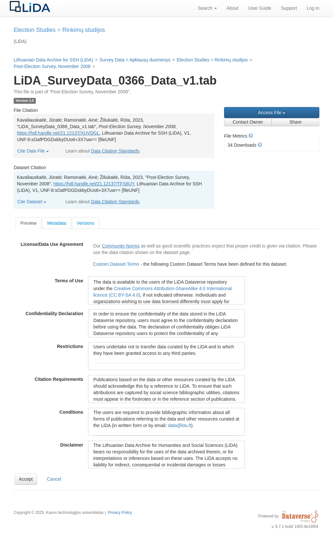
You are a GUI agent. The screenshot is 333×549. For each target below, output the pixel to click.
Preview (28, 223)
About (233, 8)
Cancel (54, 479)
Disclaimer (71, 445)
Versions (85, 223)
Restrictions (70, 346)
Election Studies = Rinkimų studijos (212, 59)
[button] (250, 135)
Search (207, 8)
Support (289, 8)
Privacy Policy (120, 512)
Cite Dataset (31, 201)
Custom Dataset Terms (116, 264)
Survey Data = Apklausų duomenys (135, 59)
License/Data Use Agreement (51, 244)
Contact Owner (248, 122)
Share (295, 122)
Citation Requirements (59, 379)
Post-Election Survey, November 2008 (52, 66)
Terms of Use (69, 280)
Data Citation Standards (115, 151)
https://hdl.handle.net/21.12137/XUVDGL (58, 133)
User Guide (259, 8)
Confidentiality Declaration (54, 313)
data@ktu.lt (179, 425)
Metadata (56, 223)
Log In (313, 8)
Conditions (71, 412)
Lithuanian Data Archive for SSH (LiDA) (53, 59)
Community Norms (121, 245)
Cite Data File (33, 151)
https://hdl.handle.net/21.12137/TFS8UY (93, 183)
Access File (271, 112)
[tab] (29, 223)
